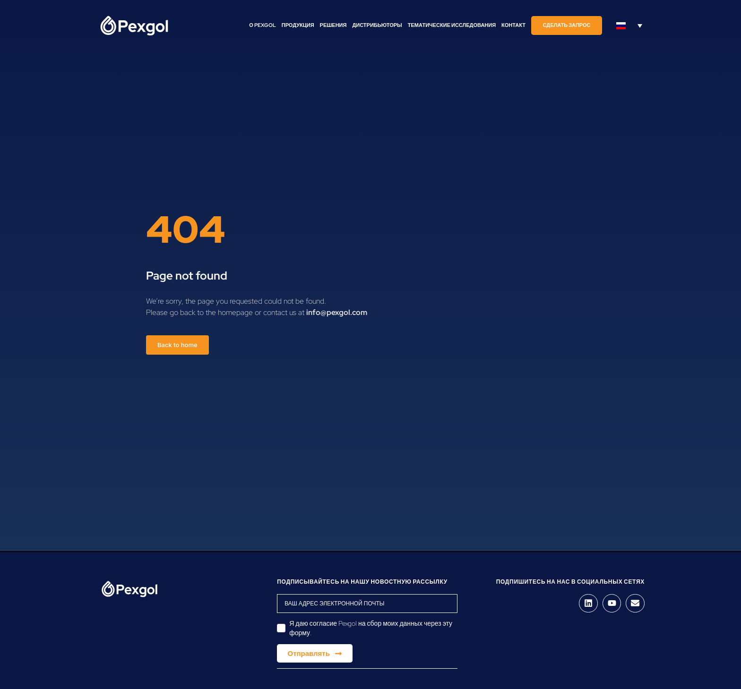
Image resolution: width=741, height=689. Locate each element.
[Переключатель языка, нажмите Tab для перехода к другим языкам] (629, 25)
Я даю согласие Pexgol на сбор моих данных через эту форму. (370, 628)
